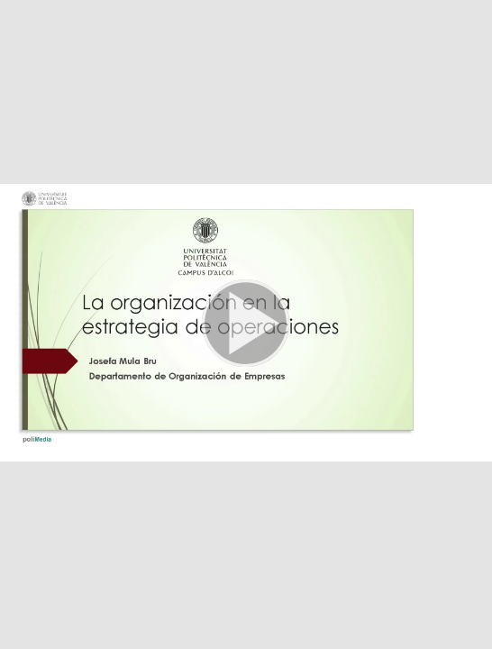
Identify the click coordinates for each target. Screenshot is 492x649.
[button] (246, 324)
